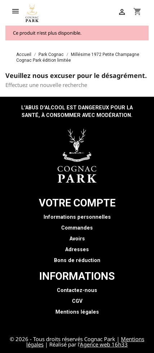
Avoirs (77, 239)
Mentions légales (77, 312)
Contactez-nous (77, 290)
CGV (77, 301)
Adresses (77, 250)
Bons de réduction (77, 260)
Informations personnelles (77, 217)
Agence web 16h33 (104, 344)
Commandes (77, 228)
